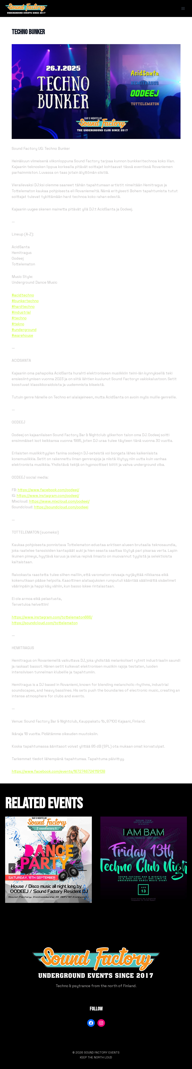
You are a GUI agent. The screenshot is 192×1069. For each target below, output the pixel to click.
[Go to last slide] (12, 868)
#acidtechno (23, 295)
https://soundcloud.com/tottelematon (45, 623)
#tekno (18, 324)
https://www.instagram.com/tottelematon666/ (52, 617)
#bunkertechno (25, 300)
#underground (24, 329)
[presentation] (48, 860)
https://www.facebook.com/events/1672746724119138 (58, 771)
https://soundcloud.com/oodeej (61, 507)
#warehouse (22, 335)
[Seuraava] (180, 868)
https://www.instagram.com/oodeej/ (48, 495)
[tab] (88, 924)
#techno (19, 318)
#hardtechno (23, 306)
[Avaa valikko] (183, 8)
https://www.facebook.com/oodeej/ (48, 490)
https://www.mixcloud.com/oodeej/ (59, 501)
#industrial (21, 312)
